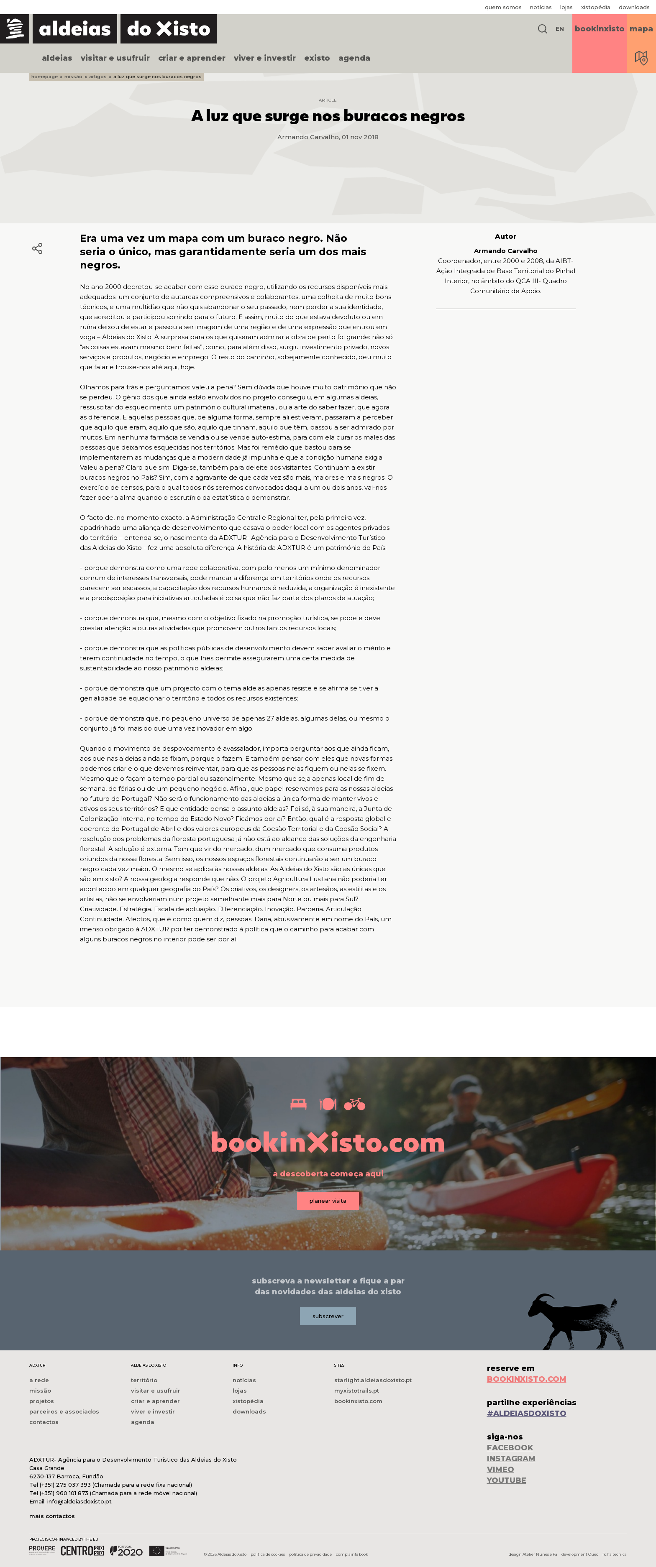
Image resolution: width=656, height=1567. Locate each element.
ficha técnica (614, 1554)
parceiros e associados (64, 1411)
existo (317, 58)
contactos (44, 1422)
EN (560, 29)
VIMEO (500, 1469)
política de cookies (268, 1554)
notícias (541, 7)
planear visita (328, 1200)
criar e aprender (192, 58)
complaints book (352, 1554)
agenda (354, 58)
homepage (44, 76)
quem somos (503, 7)
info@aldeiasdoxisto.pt (79, 1501)
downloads (634, 7)
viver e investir (265, 58)
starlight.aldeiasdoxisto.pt (373, 1380)
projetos (41, 1401)
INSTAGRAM (511, 1458)
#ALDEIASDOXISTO (526, 1413)
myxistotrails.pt (356, 1390)
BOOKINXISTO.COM (526, 1379)
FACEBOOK (510, 1447)
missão (73, 76)
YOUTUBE (506, 1480)
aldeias (57, 58)
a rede (39, 1380)
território (144, 1380)
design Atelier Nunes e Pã (533, 1554)
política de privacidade (310, 1554)
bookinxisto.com (358, 1401)
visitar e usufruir (115, 58)
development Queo (579, 1554)
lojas (566, 7)
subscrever (328, 1316)
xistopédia (595, 7)
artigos (98, 76)
